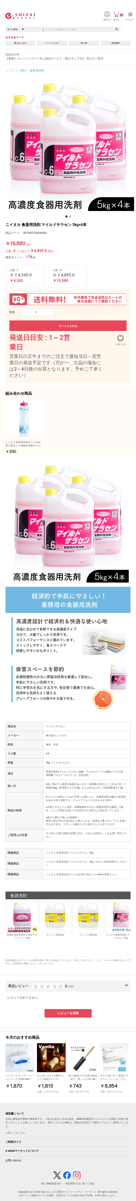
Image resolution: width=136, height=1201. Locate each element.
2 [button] (71, 217)
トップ (9, 70)
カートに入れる (68, 325)
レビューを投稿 (68, 1013)
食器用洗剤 (37, 70)
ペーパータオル (52, 43)
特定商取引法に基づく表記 (80, 1183)
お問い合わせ (13, 1160)
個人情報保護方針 (51, 1183)
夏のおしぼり (20, 43)
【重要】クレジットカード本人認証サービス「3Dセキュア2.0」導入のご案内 (54, 58)
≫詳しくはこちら (15, 1132)
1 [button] (67, 217)
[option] (68, 144)
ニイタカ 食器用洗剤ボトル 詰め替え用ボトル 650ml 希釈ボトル (81, 874)
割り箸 (84, 43)
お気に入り (121, 343)
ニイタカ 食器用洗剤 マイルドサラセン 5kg (69, 852)
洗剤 (22, 70)
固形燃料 (115, 43)
